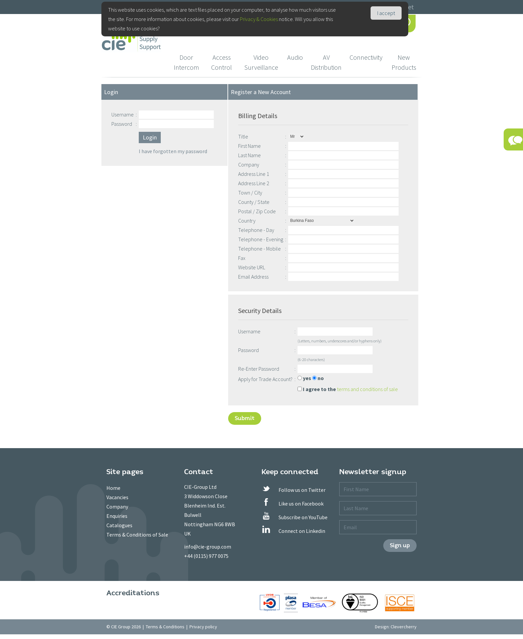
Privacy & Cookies (259, 19)
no (318, 378)
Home (113, 488)
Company (117, 506)
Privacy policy (203, 627)
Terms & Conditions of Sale (137, 534)
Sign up (400, 545)
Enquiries (116, 516)
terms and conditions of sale (367, 389)
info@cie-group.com (207, 546)
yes (304, 378)
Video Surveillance (261, 62)
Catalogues (119, 525)
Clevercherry (404, 627)
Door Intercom (186, 62)
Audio (295, 57)
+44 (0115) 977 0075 (206, 556)
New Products (404, 62)
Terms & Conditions (165, 627)
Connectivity (366, 57)
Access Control (221, 62)
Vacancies (117, 497)
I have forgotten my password (173, 151)
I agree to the (317, 389)
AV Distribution (326, 62)
